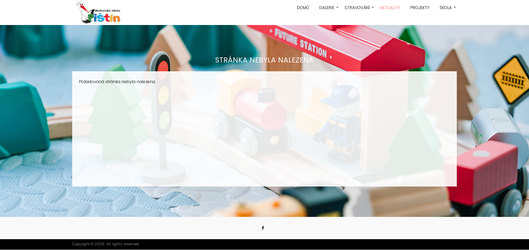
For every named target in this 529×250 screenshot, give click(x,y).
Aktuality (390, 7)
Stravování (359, 10)
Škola (448, 10)
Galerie (329, 10)
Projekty (419, 7)
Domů (303, 7)
